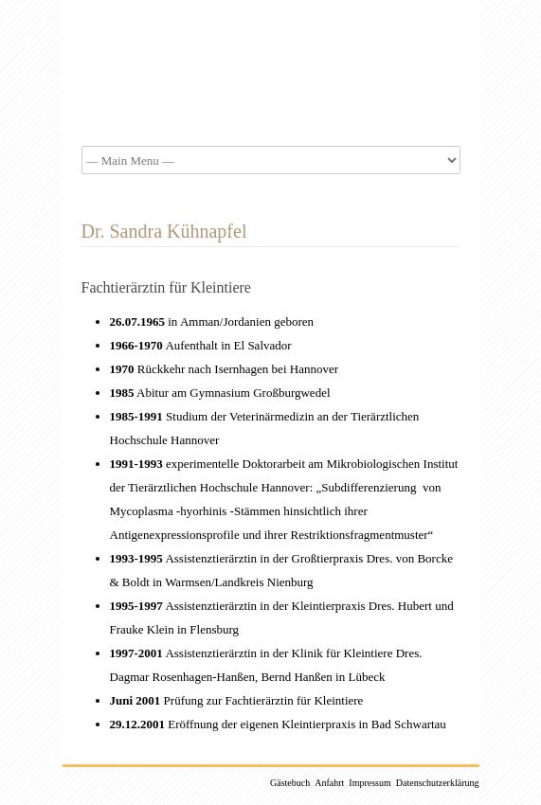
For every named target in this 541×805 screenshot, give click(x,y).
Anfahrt (329, 783)
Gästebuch (290, 783)
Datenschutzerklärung (437, 783)
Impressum (369, 783)
